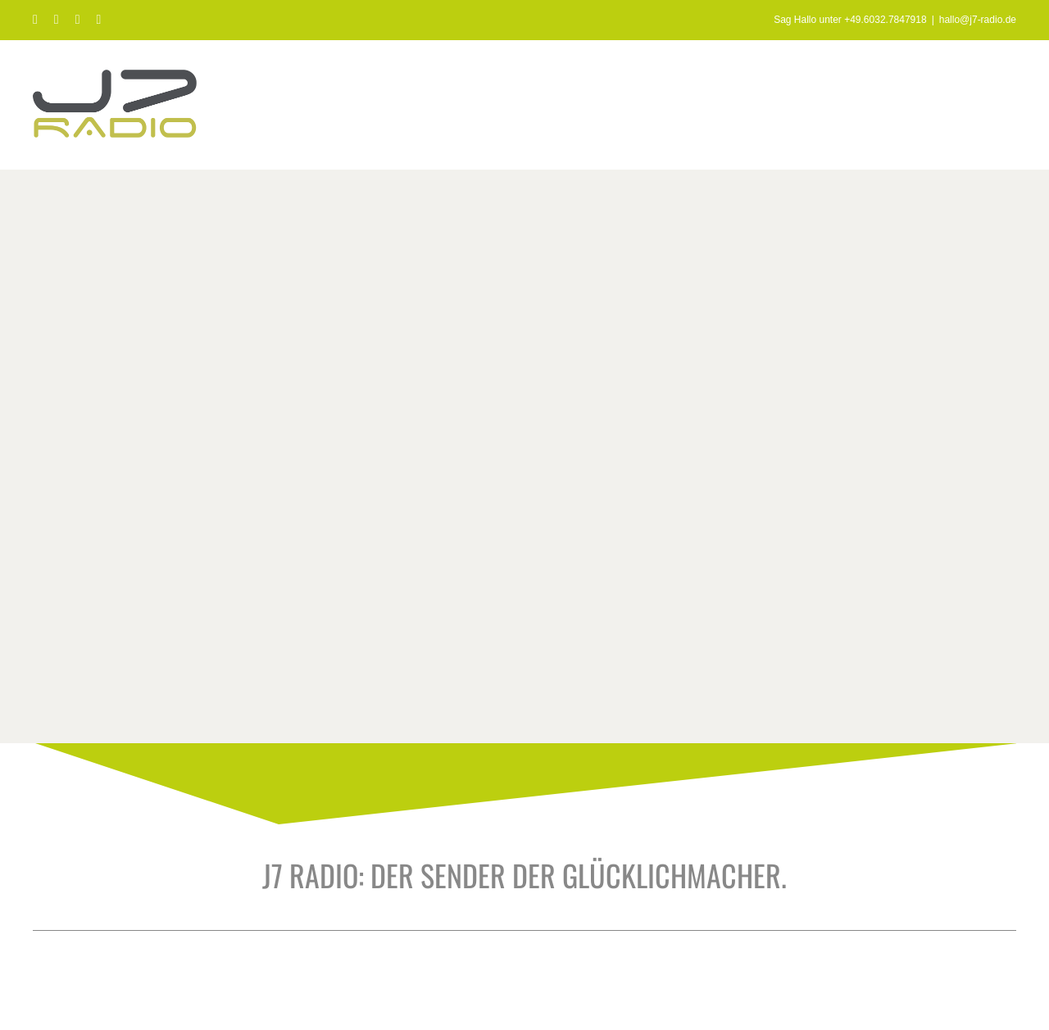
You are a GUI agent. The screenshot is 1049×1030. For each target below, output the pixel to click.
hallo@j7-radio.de (977, 19)
